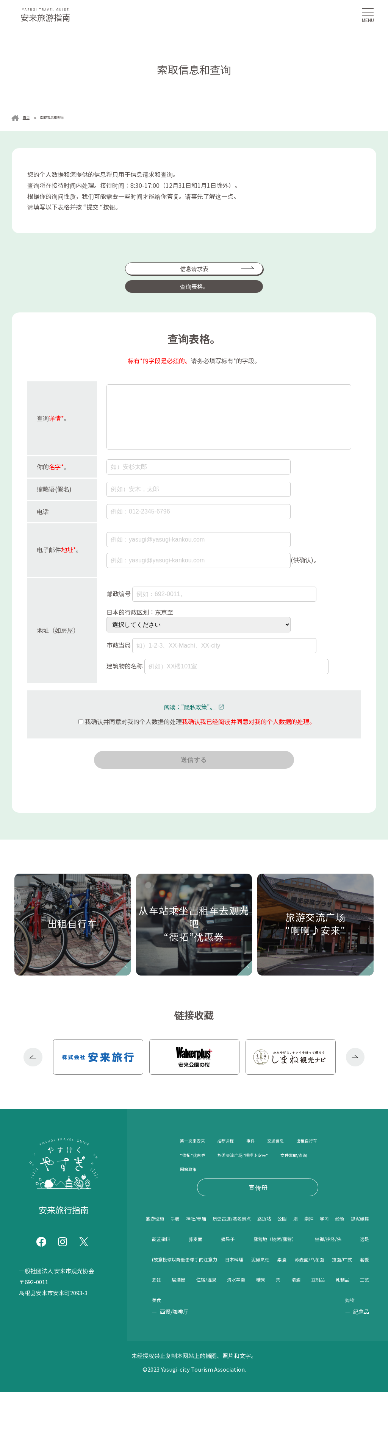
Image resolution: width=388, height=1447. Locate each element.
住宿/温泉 (320, 1334)
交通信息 (302, 1158)
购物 (352, 1355)
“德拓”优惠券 (240, 1172)
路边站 (320, 1251)
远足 (362, 1292)
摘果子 (359, 1272)
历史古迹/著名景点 (272, 1251)
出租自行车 (195, 1172)
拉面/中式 (217, 1334)
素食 (362, 1313)
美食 (306, 1355)
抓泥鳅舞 (247, 1272)
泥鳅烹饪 (324, 1313)
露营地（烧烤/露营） (184, 1292)
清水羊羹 (355, 1334)
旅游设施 (159, 1251)
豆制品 (225, 1355)
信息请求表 (135, 273)
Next (355, 1075)
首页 (28, 117)
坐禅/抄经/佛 (285, 1292)
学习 (186, 1272)
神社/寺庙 (220, 1251)
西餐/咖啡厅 (321, 1367)
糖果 (159, 1355)
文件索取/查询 (285, 1186)
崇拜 (159, 1272)
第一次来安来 (198, 1158)
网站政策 (192, 1200)
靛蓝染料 (287, 1272)
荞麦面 (325, 1272)
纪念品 (361, 1367)
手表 (189, 1251)
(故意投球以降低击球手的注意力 (201, 1313)
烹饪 (265, 1334)
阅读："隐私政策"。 (189, 709)
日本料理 (280, 1313)
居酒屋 (288, 1334)
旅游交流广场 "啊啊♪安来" (217, 1186)
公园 (346, 1251)
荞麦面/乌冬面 (174, 1334)
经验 (213, 1272)
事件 (271, 1158)
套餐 (245, 1334)
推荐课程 (240, 1158)
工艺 (282, 1355)
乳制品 (255, 1355)
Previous (32, 1075)
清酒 (198, 1355)
